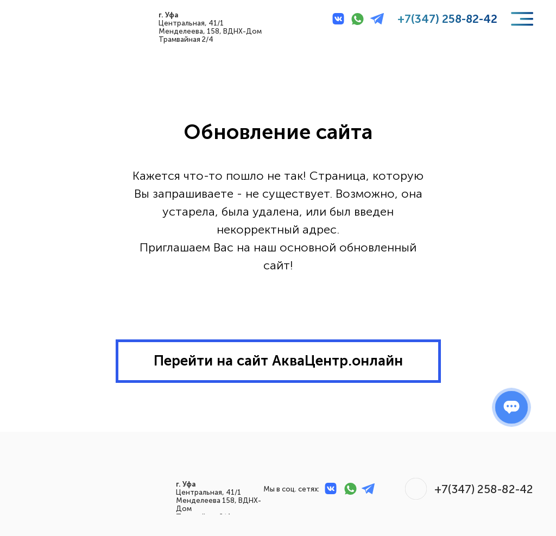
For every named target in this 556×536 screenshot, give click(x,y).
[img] (48, 19)
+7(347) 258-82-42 (447, 19)
